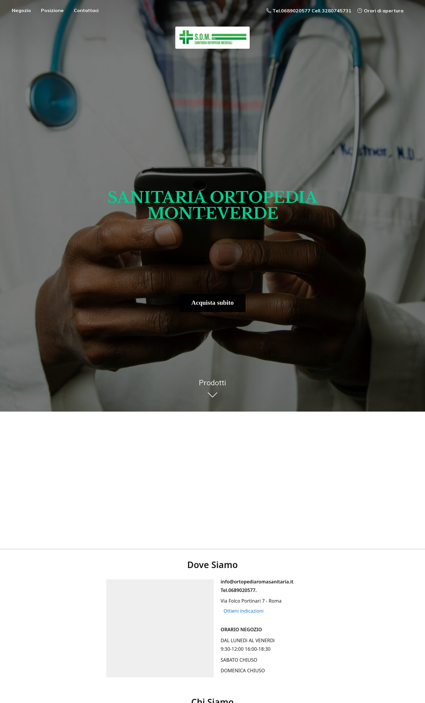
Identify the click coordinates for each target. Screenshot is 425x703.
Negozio (21, 10)
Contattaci (86, 10)
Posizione (52, 10)
